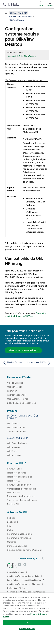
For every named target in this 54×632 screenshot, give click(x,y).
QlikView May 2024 (18, 13)
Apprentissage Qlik (16, 395)
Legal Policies (13, 580)
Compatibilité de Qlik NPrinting (22, 56)
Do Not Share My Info (16, 588)
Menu (50, 5)
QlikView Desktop (16, 20)
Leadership (12, 522)
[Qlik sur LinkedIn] (19, 564)
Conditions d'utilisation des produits (23, 576)
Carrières (11, 542)
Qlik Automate (14, 455)
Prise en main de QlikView (20, 16)
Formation (12, 391)
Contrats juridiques (15, 572)
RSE (9, 526)
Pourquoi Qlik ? (14, 468)
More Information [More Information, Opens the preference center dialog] (27, 628)
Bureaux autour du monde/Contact (24, 550)
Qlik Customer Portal (17, 399)
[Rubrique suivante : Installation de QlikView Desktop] (40, 363)
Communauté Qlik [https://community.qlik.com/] (27, 558)
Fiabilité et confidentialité (19, 477)
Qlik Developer (14, 387)
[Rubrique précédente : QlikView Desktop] (14, 363)
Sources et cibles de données (22, 500)
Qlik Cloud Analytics (17, 443)
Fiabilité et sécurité (16, 472)
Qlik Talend (12, 423)
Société (11, 518)
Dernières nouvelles (17, 546)
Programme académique (19, 534)
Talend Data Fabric (16, 431)
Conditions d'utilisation (17, 584)
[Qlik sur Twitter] (43, 558)
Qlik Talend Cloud (16, 427)
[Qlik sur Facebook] (25, 564)
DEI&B (10, 530)
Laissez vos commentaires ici (23, 350)
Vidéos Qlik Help (15, 383)
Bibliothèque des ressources (21, 403)
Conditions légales (32, 580)
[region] (27, 612)
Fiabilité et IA (13, 481)
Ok (27, 622)
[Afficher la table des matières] (6, 13)
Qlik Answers (13, 447)
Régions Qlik (13, 504)
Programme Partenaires (19, 538)
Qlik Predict (13, 451)
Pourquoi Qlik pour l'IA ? (19, 485)
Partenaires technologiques (21, 496)
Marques (36, 584)
